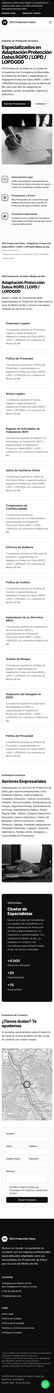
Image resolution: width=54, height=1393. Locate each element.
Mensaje (11, 1171)
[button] (27, 1084)
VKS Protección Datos (19, 22)
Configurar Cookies (12, 1332)
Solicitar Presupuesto (16, 103)
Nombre (10, 1133)
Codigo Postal (13, 1158)
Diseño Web (8, 1382)
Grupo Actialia (23, 1382)
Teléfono (34, 1146)
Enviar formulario (27, 1200)
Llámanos (42, 103)
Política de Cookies (11, 1318)
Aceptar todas (9, 13)
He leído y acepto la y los (29, 1190)
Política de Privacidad (13, 1323)
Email (9, 1146)
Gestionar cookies (32, 13)
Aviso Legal (7, 1313)
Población (34, 1158)
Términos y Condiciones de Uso (18, 1328)
